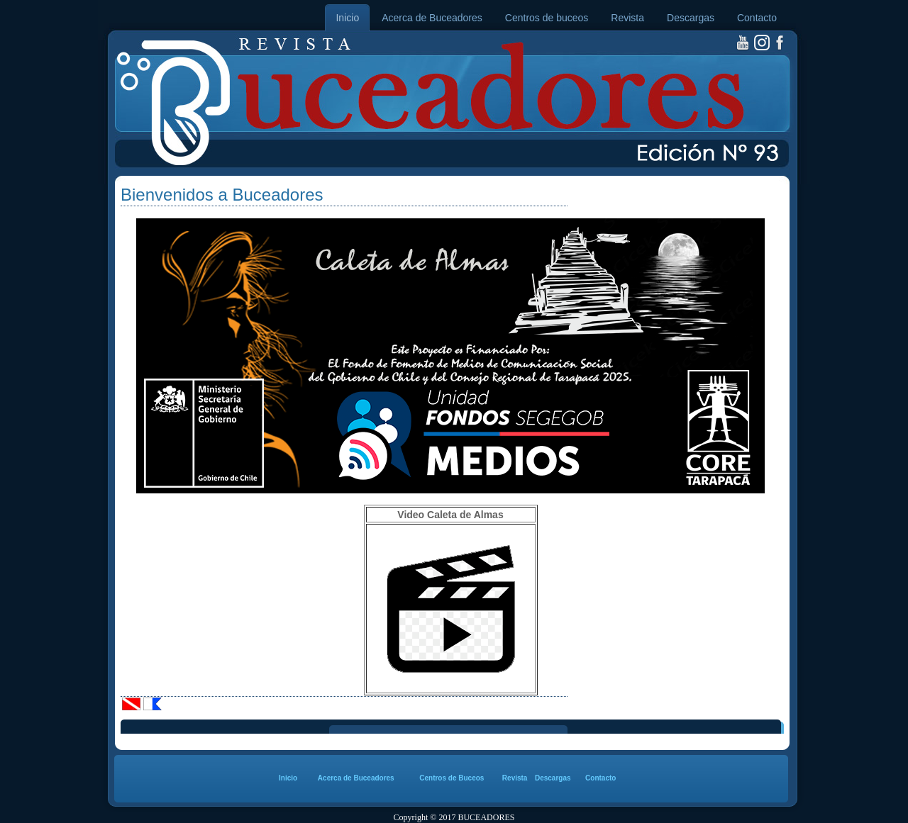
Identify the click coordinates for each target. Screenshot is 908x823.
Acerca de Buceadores (432, 17)
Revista (627, 17)
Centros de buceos (547, 17)
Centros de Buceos (451, 778)
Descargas (690, 17)
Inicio (347, 17)
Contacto (757, 17)
